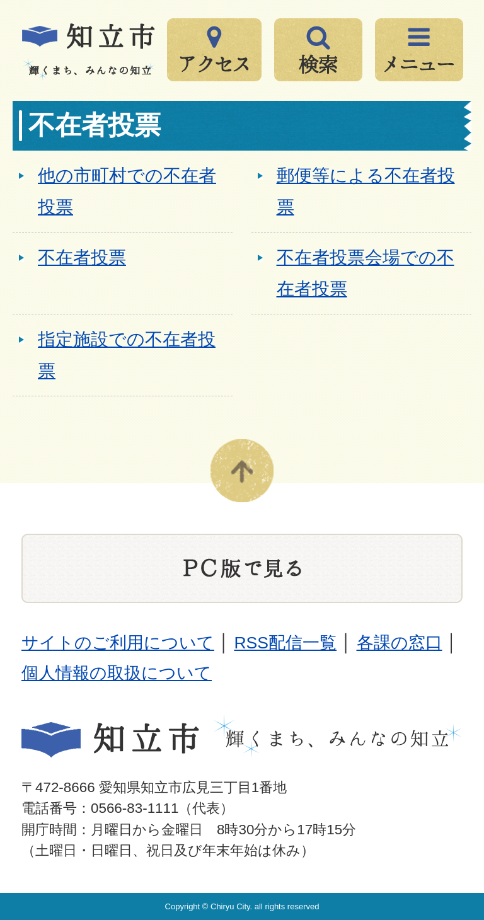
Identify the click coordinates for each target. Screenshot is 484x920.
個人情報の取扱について (116, 673)
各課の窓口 (399, 642)
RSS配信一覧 (285, 642)
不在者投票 (82, 257)
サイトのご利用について (117, 642)
